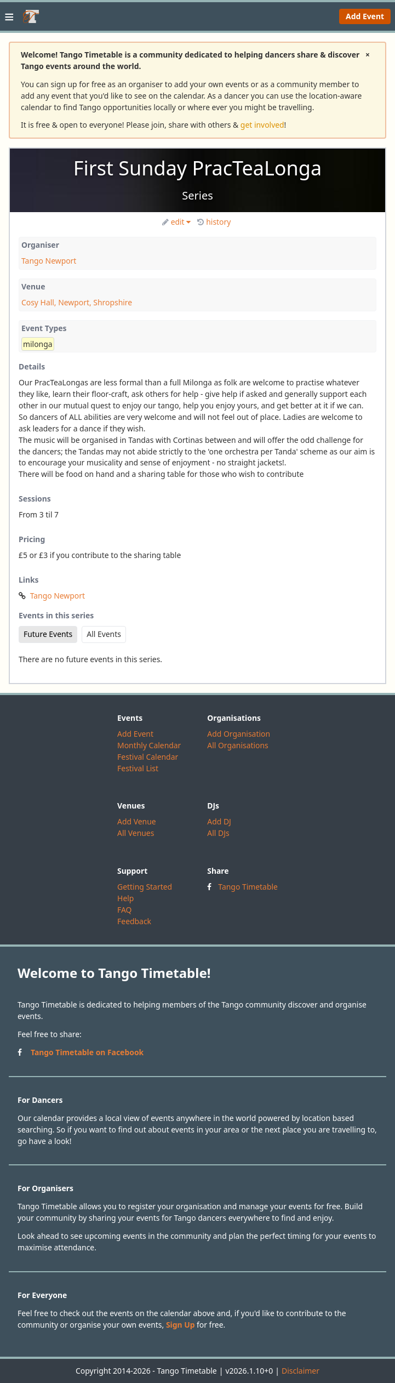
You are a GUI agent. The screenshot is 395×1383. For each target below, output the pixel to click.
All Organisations (237, 745)
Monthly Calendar (149, 745)
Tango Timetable (248, 886)
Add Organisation (238, 734)
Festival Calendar (147, 757)
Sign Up (180, 1324)
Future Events (48, 634)
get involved (262, 124)
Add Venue (136, 821)
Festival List (137, 768)
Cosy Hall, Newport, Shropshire (76, 302)
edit (176, 222)
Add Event (365, 16)
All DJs (218, 833)
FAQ (124, 909)
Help (125, 898)
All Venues (135, 833)
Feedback (134, 921)
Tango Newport (48, 260)
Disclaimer (300, 1370)
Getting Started (144, 886)
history (214, 222)
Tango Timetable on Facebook (87, 1052)
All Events (104, 634)
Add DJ (219, 821)
